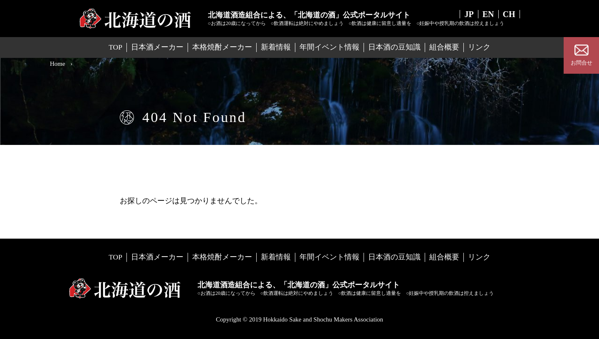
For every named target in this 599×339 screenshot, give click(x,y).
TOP (115, 47)
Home (57, 63)
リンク (479, 47)
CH (509, 14)
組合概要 (444, 47)
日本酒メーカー (157, 47)
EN (488, 14)
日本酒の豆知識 (394, 47)
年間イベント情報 (329, 47)
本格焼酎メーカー (222, 47)
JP (468, 14)
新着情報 (276, 47)
